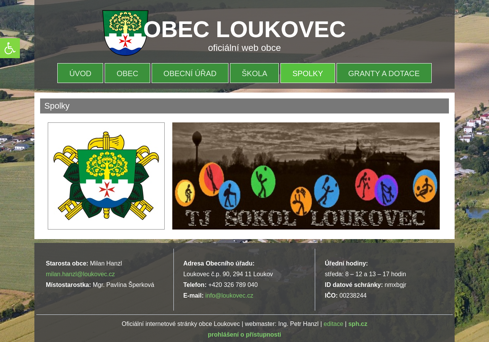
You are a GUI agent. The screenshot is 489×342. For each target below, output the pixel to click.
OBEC (127, 73)
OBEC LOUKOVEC (244, 29)
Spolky (307, 73)
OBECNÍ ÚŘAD (190, 73)
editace (333, 324)
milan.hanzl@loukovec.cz (80, 274)
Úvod (80, 73)
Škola (254, 73)
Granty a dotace (384, 73)
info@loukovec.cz (229, 295)
